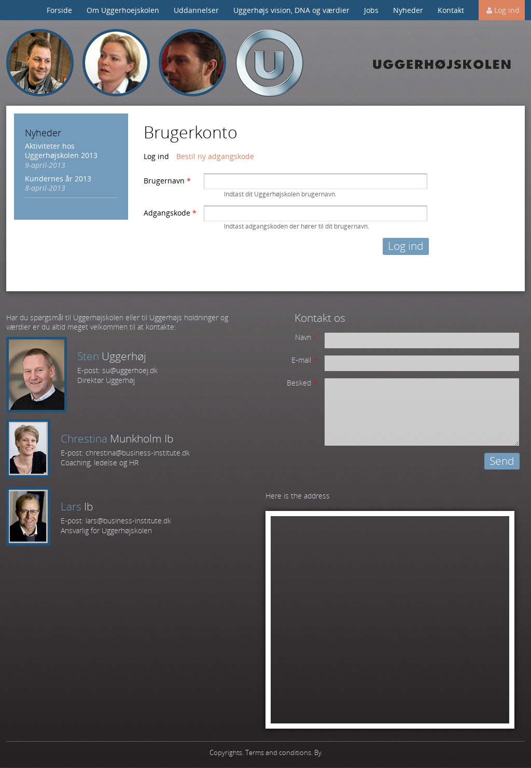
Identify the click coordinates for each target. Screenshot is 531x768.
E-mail (304, 360)
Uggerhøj (269, 63)
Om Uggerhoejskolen (123, 10)
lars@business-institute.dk (128, 520)
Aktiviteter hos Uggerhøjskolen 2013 (61, 150)
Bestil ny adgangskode (215, 156)
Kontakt (451, 10)
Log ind (507, 10)
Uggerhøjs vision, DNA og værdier (291, 10)
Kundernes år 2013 (58, 178)
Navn (306, 337)
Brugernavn (167, 181)
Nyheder (408, 10)
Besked (302, 383)
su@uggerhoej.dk (130, 370)
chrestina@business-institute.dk (138, 453)
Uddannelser (196, 10)
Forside (59, 10)
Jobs (371, 10)
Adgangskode (170, 213)
